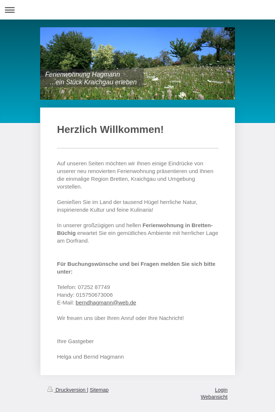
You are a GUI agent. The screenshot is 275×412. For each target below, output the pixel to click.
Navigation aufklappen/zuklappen (137, 10)
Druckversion (67, 390)
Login (221, 390)
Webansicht (214, 397)
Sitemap (99, 390)
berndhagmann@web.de (106, 302)
